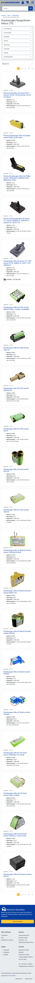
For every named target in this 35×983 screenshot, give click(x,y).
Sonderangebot (17, 57)
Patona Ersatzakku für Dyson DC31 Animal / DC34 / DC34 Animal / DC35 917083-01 (17, 95)
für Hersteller (17, 32)
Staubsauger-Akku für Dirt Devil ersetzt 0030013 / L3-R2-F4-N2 (15, 835)
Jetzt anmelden (17, 921)
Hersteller (17, 36)
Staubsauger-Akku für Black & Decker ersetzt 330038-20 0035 (17, 551)
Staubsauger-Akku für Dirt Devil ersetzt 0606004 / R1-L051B (15, 754)
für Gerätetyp (17, 28)
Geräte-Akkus (15, 15)
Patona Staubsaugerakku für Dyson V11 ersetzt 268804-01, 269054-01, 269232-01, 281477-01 (16, 221)
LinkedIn (5, 954)
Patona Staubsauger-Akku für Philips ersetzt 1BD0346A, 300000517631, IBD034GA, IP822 (17, 178)
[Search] (15, 8)
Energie (17, 53)
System (17, 41)
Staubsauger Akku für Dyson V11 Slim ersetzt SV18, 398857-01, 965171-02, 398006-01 (17, 263)
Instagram (6, 952)
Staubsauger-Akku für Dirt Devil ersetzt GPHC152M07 (15, 794)
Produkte (3, 15)
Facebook (6, 950)
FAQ (2, 937)
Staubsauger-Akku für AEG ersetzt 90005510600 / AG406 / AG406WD (16, 308)
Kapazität (17, 49)
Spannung (17, 45)
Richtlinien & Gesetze (7, 940)
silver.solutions (12, 975)
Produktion (4, 935)
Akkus (9, 15)
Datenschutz (28, 978)
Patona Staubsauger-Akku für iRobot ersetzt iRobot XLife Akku (16, 137)
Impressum (18, 978)
